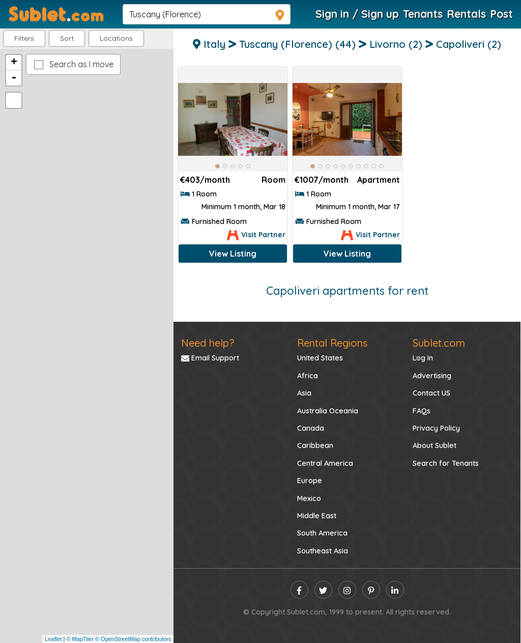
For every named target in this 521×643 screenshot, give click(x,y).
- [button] (13, 78)
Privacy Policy (436, 428)
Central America (325, 463)
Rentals (466, 13)
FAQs (421, 410)
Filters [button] (24, 38)
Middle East (316, 515)
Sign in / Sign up (357, 13)
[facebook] (299, 590)
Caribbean (315, 445)
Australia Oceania (327, 410)
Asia (304, 393)
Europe (309, 480)
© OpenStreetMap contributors (133, 639)
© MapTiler (80, 639)
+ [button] (14, 62)
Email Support (210, 357)
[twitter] (323, 590)
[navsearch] (207, 14)
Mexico (309, 498)
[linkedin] (395, 590)
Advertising (432, 375)
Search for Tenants (446, 463)
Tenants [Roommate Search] (423, 13)
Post (501, 13)
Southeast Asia (322, 550)
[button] (116, 38)
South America (322, 533)
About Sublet (434, 445)
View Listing (232, 253)
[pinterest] (371, 590)
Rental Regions (332, 343)
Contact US (431, 393)
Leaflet (53, 639)
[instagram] (347, 590)
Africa (307, 375)
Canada (310, 428)
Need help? (207, 343)
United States (320, 357)
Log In (423, 357)
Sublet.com (439, 343)
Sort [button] (67, 38)
